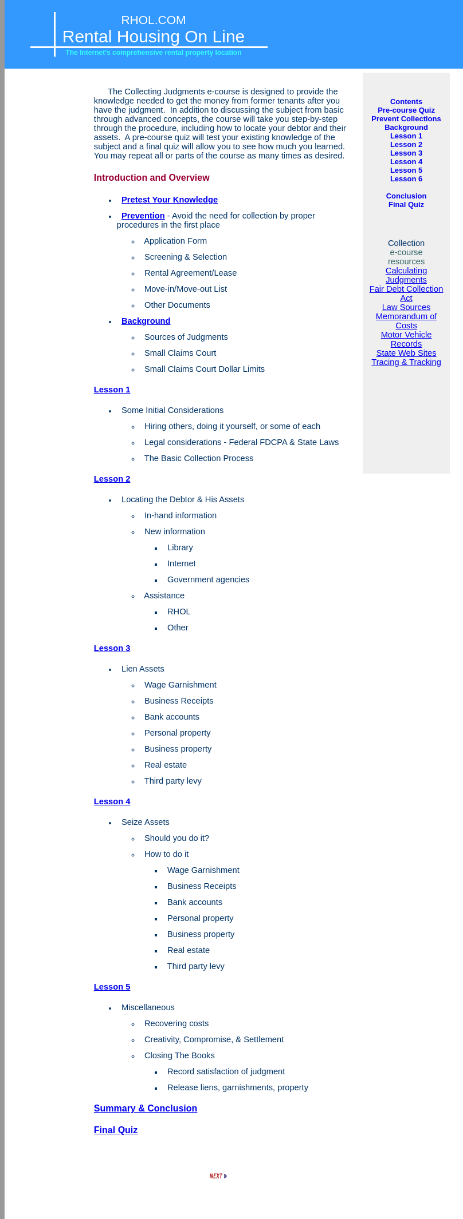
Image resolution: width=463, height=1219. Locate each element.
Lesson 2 (112, 478)
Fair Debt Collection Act (407, 293)
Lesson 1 (112, 389)
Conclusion (406, 196)
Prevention (143, 215)
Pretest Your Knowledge (169, 199)
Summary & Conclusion (145, 1108)
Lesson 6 (406, 178)
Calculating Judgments (406, 275)
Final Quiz (116, 1130)
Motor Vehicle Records (406, 339)
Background (146, 320)
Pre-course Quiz (406, 110)
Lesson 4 (112, 801)
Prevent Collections (406, 118)
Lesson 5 (112, 986)
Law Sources (406, 307)
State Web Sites (406, 353)
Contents (406, 101)
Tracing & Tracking (406, 362)
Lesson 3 (112, 648)
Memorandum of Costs (406, 321)
